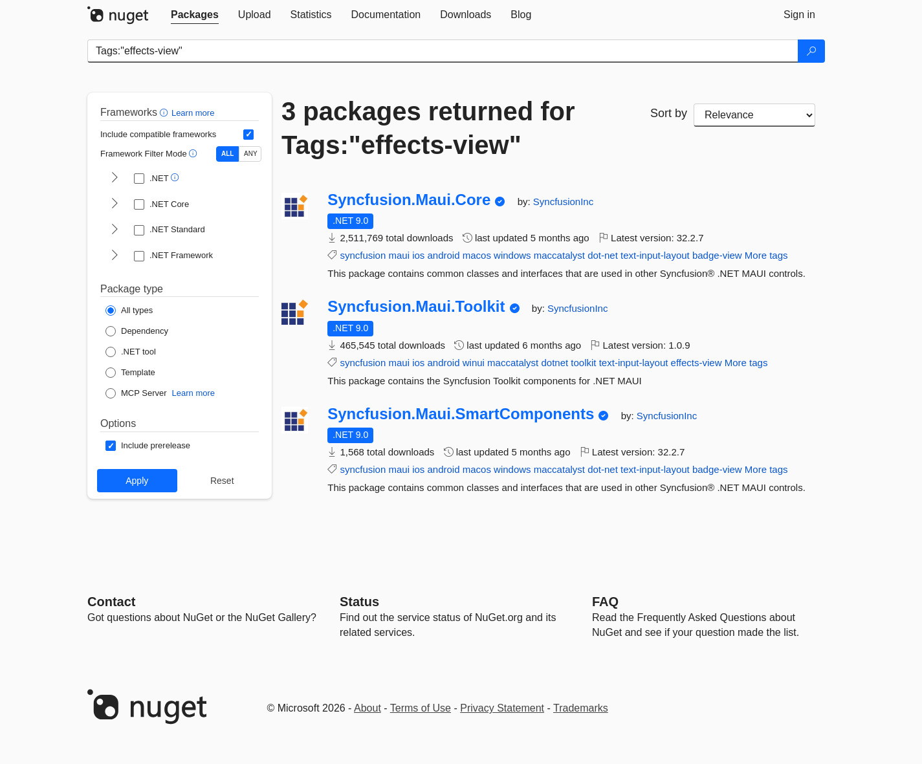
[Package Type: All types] (129, 310)
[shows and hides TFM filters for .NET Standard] (114, 230)
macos (477, 255)
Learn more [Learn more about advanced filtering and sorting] (192, 113)
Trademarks (580, 708)
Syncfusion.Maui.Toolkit (416, 307)
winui (474, 362)
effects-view (696, 362)
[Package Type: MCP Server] (136, 393)
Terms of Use (420, 708)
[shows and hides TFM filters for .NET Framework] (114, 256)
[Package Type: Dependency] (136, 331)
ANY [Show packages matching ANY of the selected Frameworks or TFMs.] (251, 153)
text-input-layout (655, 255)
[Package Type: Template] (130, 372)
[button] (165, 112)
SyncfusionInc (563, 201)
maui (399, 255)
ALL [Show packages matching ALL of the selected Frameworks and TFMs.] (227, 153)
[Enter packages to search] (442, 51)
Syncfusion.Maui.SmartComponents (460, 414)
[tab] (194, 15)
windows (512, 255)
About (367, 708)
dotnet (554, 362)
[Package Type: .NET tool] (130, 352)
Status (359, 602)
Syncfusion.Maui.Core (408, 200)
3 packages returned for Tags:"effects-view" (428, 128)
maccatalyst (559, 255)
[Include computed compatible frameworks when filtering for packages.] (248, 134)
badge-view (717, 255)
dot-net (602, 255)
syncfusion (363, 255)
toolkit (583, 362)
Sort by (668, 113)
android (444, 255)
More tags (766, 255)
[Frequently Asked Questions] (605, 602)
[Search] (811, 51)
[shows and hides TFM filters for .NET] (114, 178)
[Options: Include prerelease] (147, 445)
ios (418, 255)
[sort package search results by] (754, 115)
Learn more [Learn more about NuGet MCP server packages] (193, 393)
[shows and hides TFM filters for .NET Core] (114, 204)
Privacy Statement (502, 708)
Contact (111, 602)
